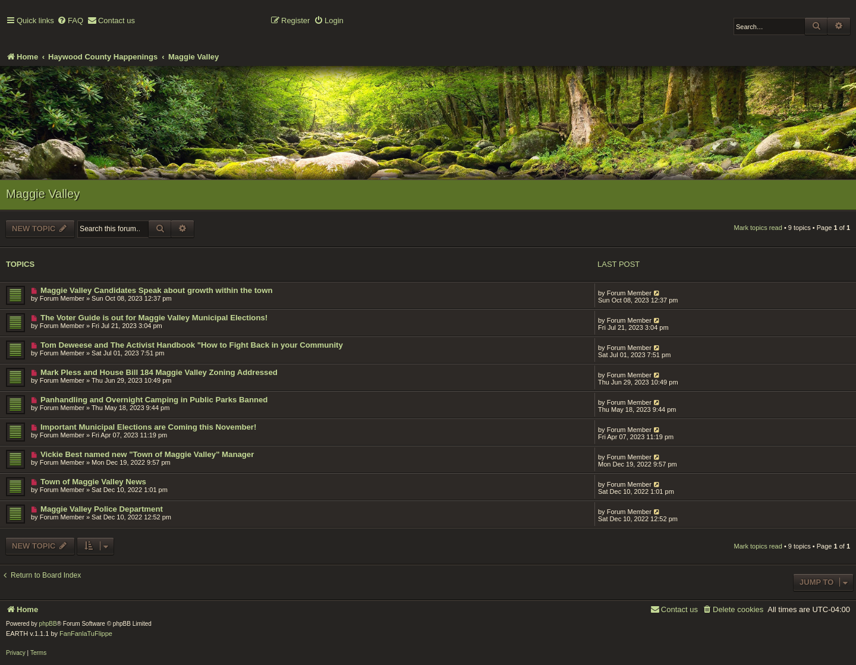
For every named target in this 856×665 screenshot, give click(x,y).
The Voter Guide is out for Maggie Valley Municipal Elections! (154, 317)
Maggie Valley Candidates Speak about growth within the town (156, 290)
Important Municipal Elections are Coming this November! (148, 427)
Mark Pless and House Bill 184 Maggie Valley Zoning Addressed (159, 372)
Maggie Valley (43, 193)
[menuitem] (70, 21)
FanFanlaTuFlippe (85, 633)
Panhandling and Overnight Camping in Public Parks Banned (154, 399)
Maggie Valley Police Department (101, 509)
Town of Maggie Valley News (93, 481)
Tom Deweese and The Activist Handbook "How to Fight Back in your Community (191, 345)
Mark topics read (758, 227)
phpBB (48, 623)
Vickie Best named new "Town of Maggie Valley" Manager (147, 454)
